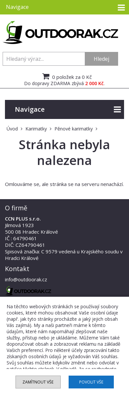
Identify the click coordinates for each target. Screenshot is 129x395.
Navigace (68, 109)
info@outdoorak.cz (26, 279)
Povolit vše (91, 382)
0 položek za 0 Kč (66, 76)
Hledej (101, 58)
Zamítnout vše (37, 382)
